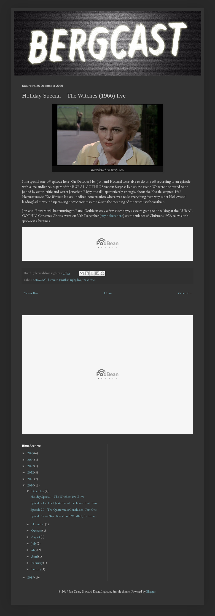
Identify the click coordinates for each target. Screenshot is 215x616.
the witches (88, 280)
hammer (53, 280)
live (79, 280)
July (34, 543)
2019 (30, 577)
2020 (30, 485)
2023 (30, 466)
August (36, 537)
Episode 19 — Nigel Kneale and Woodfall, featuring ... (64, 516)
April (34, 556)
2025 (30, 453)
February (37, 563)
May (34, 550)
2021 (30, 479)
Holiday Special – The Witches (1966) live (57, 496)
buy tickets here (112, 215)
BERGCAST (40, 280)
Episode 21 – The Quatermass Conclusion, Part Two (63, 503)
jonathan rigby (67, 280)
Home (108, 293)
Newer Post (30, 293)
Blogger (150, 591)
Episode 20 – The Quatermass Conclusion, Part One (63, 509)
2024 (30, 460)
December (38, 491)
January (36, 569)
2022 (30, 472)
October (36, 530)
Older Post (185, 293)
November (38, 524)
